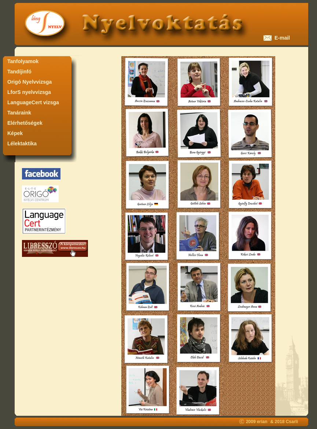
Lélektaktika (22, 143)
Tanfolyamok (22, 61)
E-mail (281, 38)
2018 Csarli (286, 421)
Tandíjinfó (19, 71)
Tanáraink (19, 113)
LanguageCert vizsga (33, 102)
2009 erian (257, 421)
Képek (15, 133)
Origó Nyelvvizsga (29, 82)
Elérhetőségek (25, 123)
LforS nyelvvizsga (29, 92)
